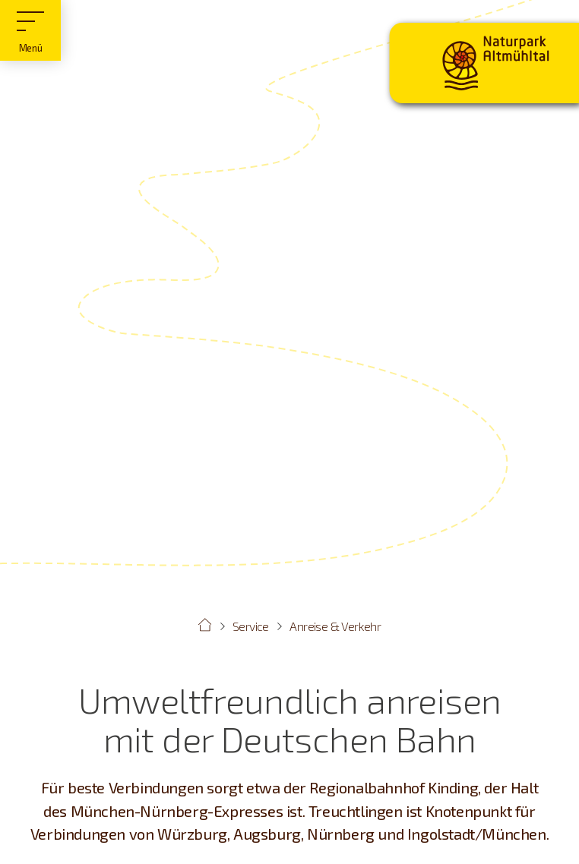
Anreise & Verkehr (335, 626)
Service (251, 626)
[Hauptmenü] (30, 30)
